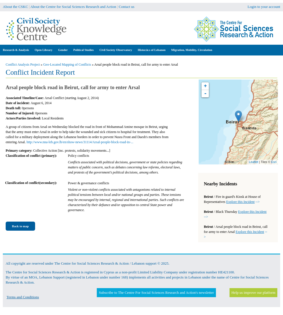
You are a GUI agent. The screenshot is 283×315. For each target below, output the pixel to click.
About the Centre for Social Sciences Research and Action (73, 7)
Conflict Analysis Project (23, 65)
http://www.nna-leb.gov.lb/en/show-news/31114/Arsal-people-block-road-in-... (80, 142)
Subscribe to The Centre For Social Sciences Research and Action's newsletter (156, 292)
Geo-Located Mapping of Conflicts (67, 65)
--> (243, 202)
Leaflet (253, 162)
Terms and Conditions (23, 297)
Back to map (20, 226)
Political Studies (83, 50)
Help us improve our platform (253, 292)
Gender (63, 50)
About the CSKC (15, 7)
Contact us (126, 7)
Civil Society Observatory (115, 50)
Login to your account (264, 7)
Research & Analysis (16, 50)
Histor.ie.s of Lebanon (152, 50)
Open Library (44, 50)
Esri (273, 162)
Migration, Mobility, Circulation (191, 50)
